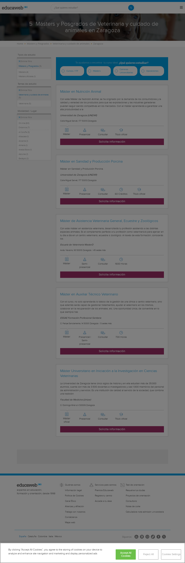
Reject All (148, 554)
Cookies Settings (171, 554)
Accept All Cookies (125, 554)
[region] (92, 553)
